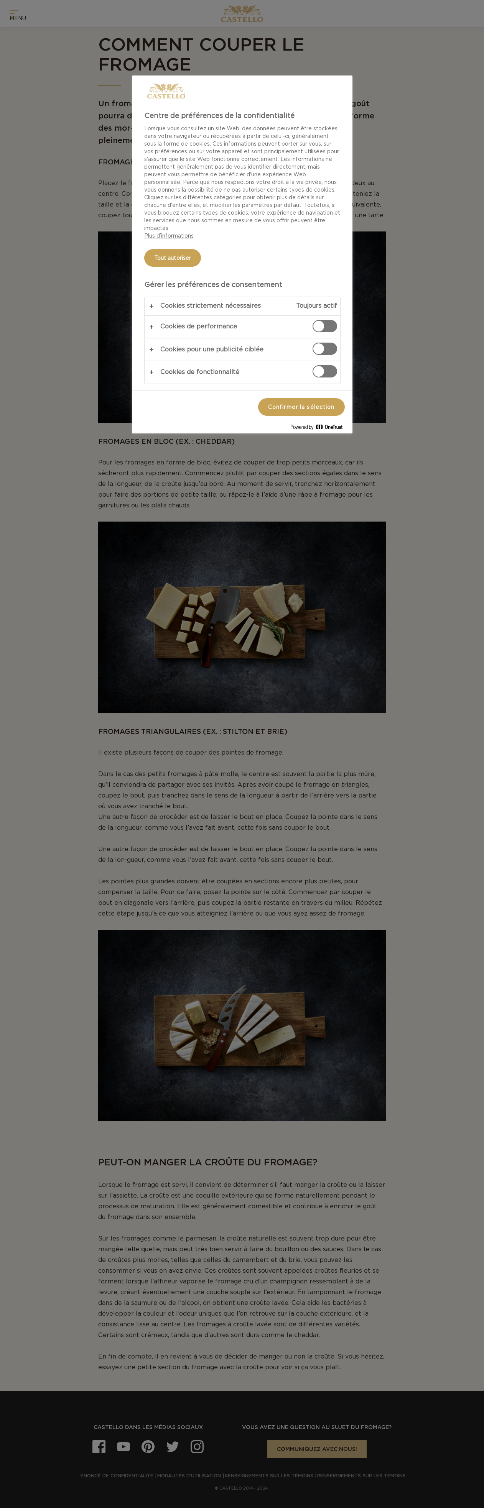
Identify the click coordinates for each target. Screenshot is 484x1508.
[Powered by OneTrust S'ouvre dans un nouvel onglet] (319, 428)
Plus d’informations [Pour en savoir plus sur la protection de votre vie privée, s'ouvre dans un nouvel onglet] (169, 236)
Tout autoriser (172, 258)
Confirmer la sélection (301, 407)
